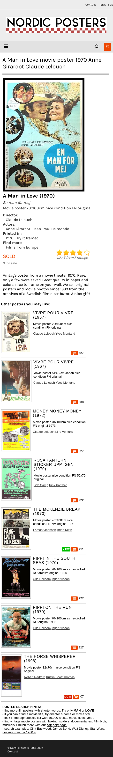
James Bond (61, 728)
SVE (110, 4)
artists (63, 718)
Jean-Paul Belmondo (51, 229)
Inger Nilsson (61, 579)
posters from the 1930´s (19, 732)
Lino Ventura (64, 432)
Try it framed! (27, 238)
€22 (77, 500)
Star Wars (97, 728)
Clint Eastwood (40, 728)
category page (57, 725)
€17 (77, 647)
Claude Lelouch (19, 219)
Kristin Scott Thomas (60, 677)
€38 (77, 402)
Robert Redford (34, 677)
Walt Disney (80, 728)
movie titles (77, 718)
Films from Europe (22, 247)
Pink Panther (58, 485)
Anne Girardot (18, 229)
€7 (78, 696)
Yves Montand (65, 333)
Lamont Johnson (44, 530)
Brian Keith (64, 530)
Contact (90, 4)
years (90, 718)
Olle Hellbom (42, 579)
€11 (77, 549)
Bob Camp (41, 485)
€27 (77, 353)
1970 (10, 238)
